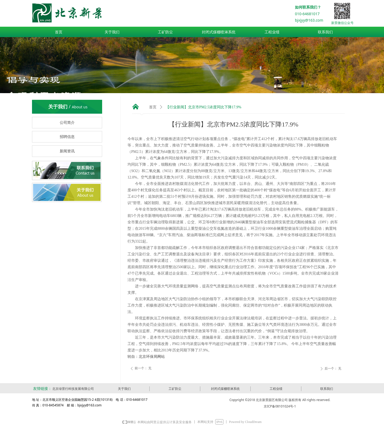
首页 (153, 107)
